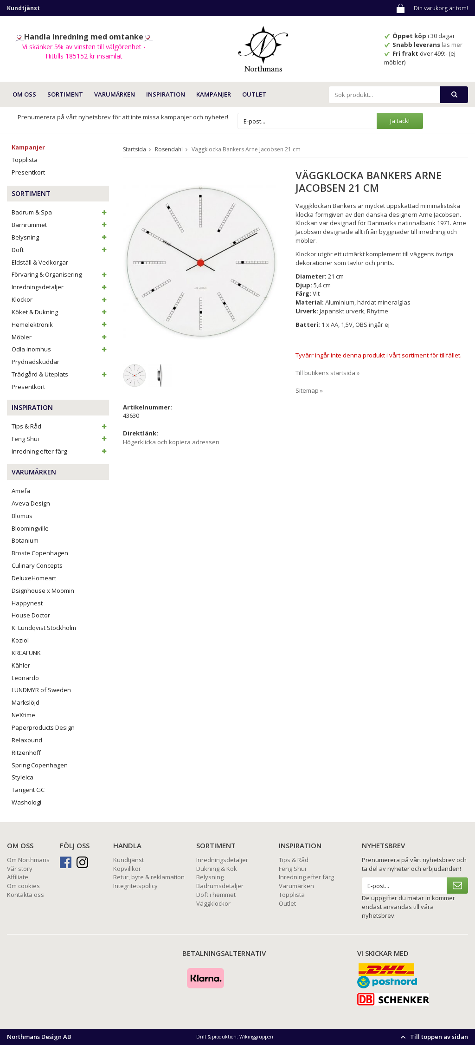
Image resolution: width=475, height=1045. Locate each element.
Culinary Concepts (37, 565)
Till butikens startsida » (327, 373)
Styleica (22, 777)
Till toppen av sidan (433, 1036)
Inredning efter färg (60, 451)
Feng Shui (60, 439)
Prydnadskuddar (35, 361)
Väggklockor (213, 903)
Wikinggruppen (256, 1036)
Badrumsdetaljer (220, 886)
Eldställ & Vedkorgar (40, 262)
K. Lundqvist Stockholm (44, 627)
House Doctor (31, 615)
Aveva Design (31, 503)
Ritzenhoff (26, 752)
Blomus (22, 516)
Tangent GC (28, 789)
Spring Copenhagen (40, 765)
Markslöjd (25, 702)
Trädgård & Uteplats (60, 374)
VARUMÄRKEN (114, 94)
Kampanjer (213, 94)
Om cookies (23, 886)
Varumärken (296, 886)
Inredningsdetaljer (60, 287)
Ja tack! (400, 121)
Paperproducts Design (43, 727)
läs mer (453, 44)
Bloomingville (30, 528)
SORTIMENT (65, 94)
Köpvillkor (127, 868)
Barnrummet (60, 225)
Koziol (20, 640)
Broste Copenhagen (40, 553)
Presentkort (28, 172)
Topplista (25, 160)
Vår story (19, 868)
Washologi (26, 802)
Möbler (60, 337)
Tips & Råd (60, 426)
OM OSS (24, 94)
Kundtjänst (128, 860)
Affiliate (17, 877)
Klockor (60, 299)
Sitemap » (309, 390)
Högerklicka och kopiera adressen (171, 442)
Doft (60, 250)
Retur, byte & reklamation (149, 877)
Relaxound (27, 740)
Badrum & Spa (60, 212)
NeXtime (23, 715)
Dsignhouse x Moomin (43, 590)
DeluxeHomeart (34, 578)
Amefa (21, 491)
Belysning (60, 237)
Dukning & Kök (216, 868)
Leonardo (25, 678)
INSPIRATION (165, 94)
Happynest (27, 603)
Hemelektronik (60, 324)
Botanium (25, 540)
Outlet (254, 94)
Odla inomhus (60, 349)
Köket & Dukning (60, 312)
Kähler (21, 665)
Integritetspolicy (135, 886)
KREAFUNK (26, 653)
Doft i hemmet (216, 894)
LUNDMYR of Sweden (41, 690)
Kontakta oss (25, 894)
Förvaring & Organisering (60, 274)
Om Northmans (28, 860)
